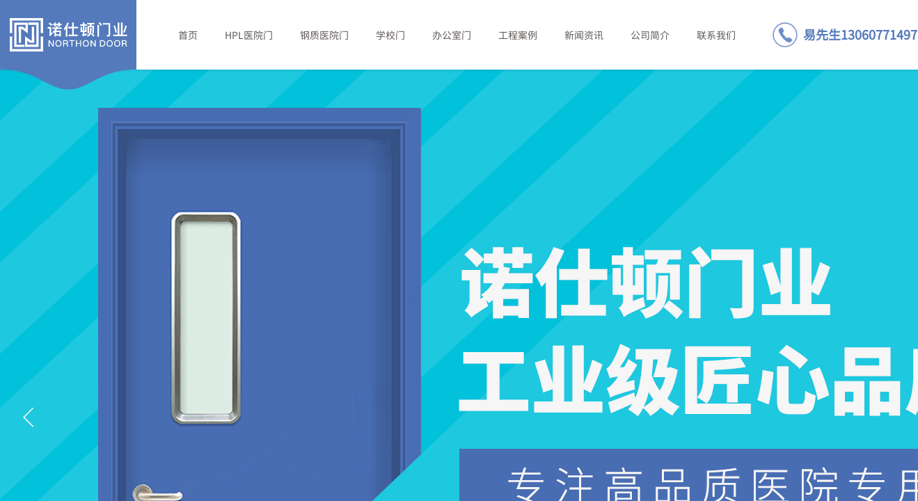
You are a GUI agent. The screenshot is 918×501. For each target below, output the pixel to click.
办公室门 (451, 35)
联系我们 (716, 35)
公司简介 (650, 35)
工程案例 (517, 35)
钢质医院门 (324, 35)
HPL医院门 (249, 35)
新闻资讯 (583, 35)
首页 (188, 35)
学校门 (390, 35)
